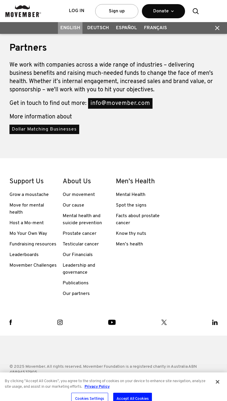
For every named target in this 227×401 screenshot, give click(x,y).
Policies (33, 382)
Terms (15, 382)
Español (126, 28)
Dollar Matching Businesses (44, 129)
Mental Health (130, 194)
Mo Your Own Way (28, 233)
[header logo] (23, 11)
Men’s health (129, 244)
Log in (76, 11)
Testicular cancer (81, 244)
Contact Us (93, 382)
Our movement (79, 194)
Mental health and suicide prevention (82, 219)
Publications (76, 283)
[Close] (217, 393)
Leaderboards (24, 255)
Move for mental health (26, 209)
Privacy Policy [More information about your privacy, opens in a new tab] (97, 398)
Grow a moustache (29, 194)
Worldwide (68, 382)
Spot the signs (131, 205)
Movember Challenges (33, 265)
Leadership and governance (79, 269)
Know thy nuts (131, 233)
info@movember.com (120, 103)
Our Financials (78, 255)
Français (155, 28)
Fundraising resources (32, 244)
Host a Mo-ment (26, 223)
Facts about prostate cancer (138, 219)
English (70, 28)
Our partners (76, 293)
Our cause (73, 205)
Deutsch (98, 28)
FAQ (49, 382)
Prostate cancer (79, 233)
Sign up (117, 11)
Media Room (120, 382)
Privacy (143, 382)
